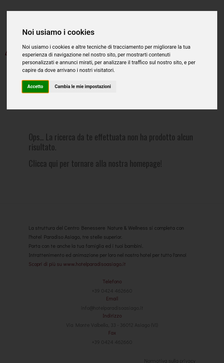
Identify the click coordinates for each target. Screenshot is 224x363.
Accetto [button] (35, 86)
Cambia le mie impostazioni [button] (83, 86)
